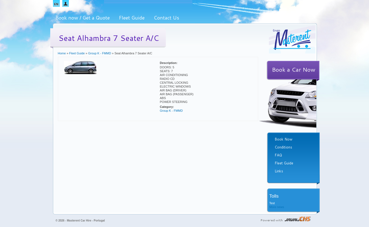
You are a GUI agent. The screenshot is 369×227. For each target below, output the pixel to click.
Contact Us (166, 17)
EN (56, 4)
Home (62, 53)
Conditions (283, 147)
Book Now (283, 139)
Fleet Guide (132, 17)
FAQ (278, 155)
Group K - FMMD (99, 53)
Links (279, 171)
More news (276, 207)
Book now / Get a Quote (82, 17)
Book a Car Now (293, 69)
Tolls (274, 196)
